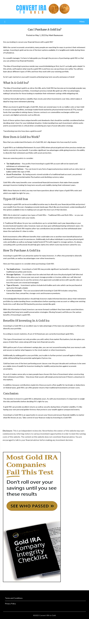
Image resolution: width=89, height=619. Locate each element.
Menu (82, 21)
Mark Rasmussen (56, 35)
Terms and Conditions (14, 598)
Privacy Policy (10, 603)
